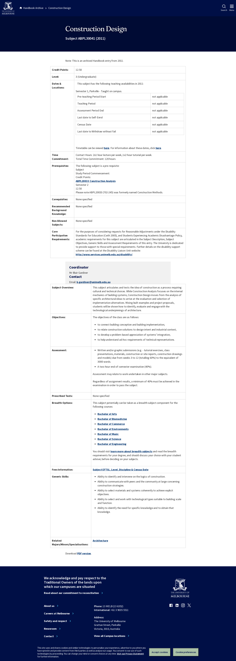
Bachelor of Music (108, 434)
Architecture (100, 540)
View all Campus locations (109, 636)
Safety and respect (55, 621)
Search (224, 8)
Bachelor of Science (109, 439)
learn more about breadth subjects (131, 451)
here (106, 148)
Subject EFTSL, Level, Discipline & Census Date (120, 469)
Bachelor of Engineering (112, 444)
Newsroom (50, 628)
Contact (49, 636)
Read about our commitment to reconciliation (71, 593)
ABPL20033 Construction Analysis (96, 181)
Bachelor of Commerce (111, 424)
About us (49, 606)
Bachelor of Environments (113, 429)
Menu (231, 8)
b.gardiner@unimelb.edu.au (93, 282)
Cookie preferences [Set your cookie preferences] (186, 652)
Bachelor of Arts (107, 414)
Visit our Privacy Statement (130, 653)
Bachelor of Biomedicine (112, 419)
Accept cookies (160, 652)
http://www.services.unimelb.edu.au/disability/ (104, 254)
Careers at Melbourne (57, 613)
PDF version (84, 553)
